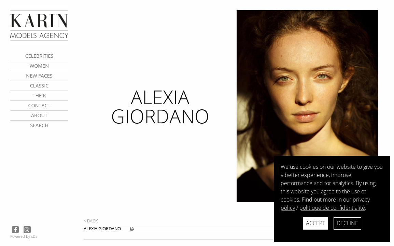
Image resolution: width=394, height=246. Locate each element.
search (39, 125)
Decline (347, 223)
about (39, 115)
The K (39, 95)
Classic (39, 85)
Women (39, 66)
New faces (39, 75)
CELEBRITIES (39, 56)
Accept (315, 223)
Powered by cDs (23, 236)
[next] (312, 113)
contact (39, 105)
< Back (91, 221)
